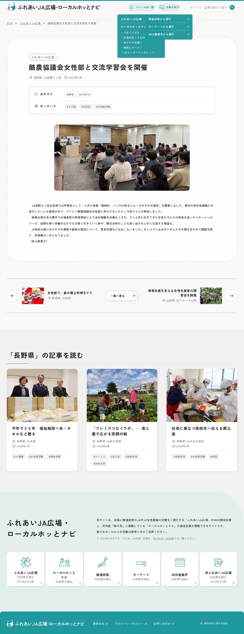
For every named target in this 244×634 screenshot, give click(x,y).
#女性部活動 (103, 106)
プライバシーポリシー (131, 623)
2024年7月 (85, 94)
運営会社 (100, 623)
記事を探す (164, 9)
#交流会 (85, 106)
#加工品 (115, 456)
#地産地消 (131, 456)
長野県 (70, 94)
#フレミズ (99, 456)
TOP (10, 23)
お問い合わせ (163, 623)
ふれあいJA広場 (30, 23)
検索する (233, 10)
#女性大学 (99, 463)
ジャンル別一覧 (129, 9)
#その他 (71, 106)
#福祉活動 (54, 456)
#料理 (213, 456)
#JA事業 (19, 456)
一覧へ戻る (123, 296)
